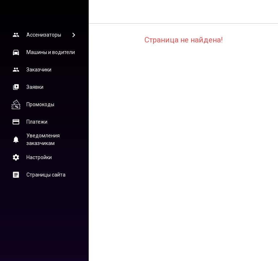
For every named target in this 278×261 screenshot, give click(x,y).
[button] (44, 35)
